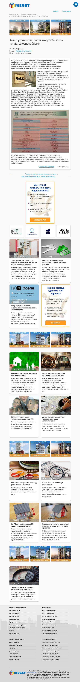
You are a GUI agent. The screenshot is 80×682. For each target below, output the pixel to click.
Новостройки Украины (48, 610)
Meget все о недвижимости (17, 672)
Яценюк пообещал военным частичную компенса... (38, 177)
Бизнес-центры (14, 659)
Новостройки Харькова (49, 625)
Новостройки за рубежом (49, 630)
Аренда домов (13, 648)
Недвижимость (14, 14)
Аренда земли (13, 653)
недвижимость (31, 672)
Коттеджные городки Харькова (51, 656)
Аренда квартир (14, 642)
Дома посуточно (14, 651)
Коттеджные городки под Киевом (52, 648)
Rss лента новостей (46, 167)
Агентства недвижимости (17, 627)
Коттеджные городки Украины (51, 642)
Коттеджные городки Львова (50, 659)
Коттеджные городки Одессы (50, 653)
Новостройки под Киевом (49, 616)
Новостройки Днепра (48, 619)
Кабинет (55, 11)
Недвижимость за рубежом (17, 625)
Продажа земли (14, 619)
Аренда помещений (15, 656)
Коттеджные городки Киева (50, 645)
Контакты (12, 630)
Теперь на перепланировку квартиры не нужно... (41, 174)
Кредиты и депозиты (24, 51)
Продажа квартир (14, 610)
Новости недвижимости (28, 14)
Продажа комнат (14, 613)
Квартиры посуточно (15, 645)
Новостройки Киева (48, 613)
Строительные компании (49, 633)
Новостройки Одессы (48, 622)
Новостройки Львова (48, 627)
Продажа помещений (15, 622)
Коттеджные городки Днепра (50, 651)
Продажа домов (14, 616)
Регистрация (66, 11)
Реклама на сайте (14, 633)
